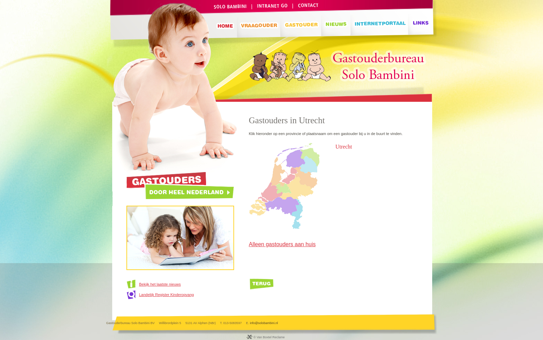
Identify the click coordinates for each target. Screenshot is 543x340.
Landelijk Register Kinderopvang (166, 295)
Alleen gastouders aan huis (282, 244)
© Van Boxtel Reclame (269, 337)
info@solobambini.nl (264, 323)
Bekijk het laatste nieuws (160, 284)
